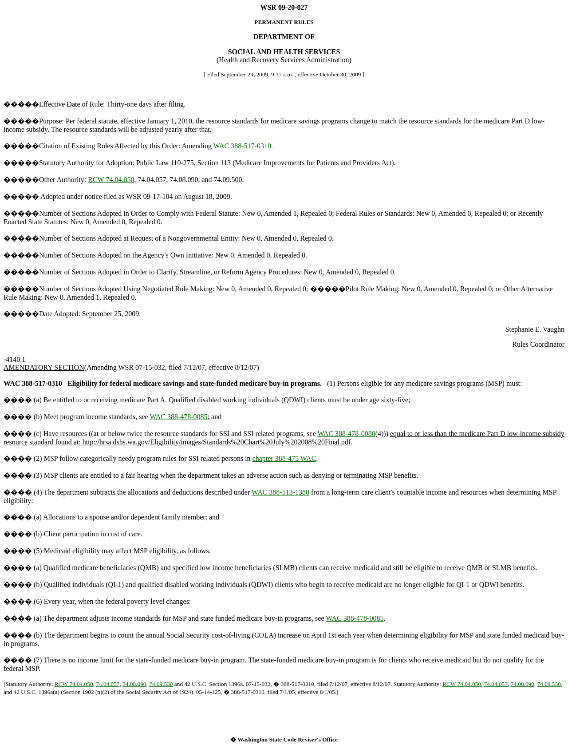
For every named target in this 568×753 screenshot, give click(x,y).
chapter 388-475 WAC (284, 458)
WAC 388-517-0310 (242, 146)
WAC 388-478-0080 (346, 433)
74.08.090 (134, 684)
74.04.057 (107, 684)
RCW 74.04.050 (111, 179)
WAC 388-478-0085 (178, 416)
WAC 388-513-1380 (280, 492)
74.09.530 (161, 684)
